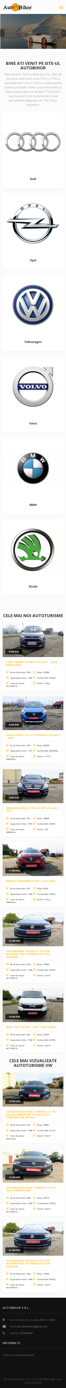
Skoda (33, 586)
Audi (33, 179)
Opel (33, 260)
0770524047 (26, 1333)
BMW (33, 505)
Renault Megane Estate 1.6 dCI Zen (30, 881)
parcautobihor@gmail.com (32, 1326)
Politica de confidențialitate (18, 1355)
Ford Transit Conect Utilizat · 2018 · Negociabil (32, 663)
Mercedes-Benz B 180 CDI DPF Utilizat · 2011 (32, 809)
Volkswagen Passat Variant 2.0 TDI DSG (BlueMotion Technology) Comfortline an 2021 (31, 1114)
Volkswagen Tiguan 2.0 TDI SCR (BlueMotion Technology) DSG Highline (28, 954)
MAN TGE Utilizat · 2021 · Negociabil (31, 1027)
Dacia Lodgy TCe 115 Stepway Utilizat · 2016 (33, 736)
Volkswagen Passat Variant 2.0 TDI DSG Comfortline (31, 1189)
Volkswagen (33, 342)
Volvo (33, 423)
